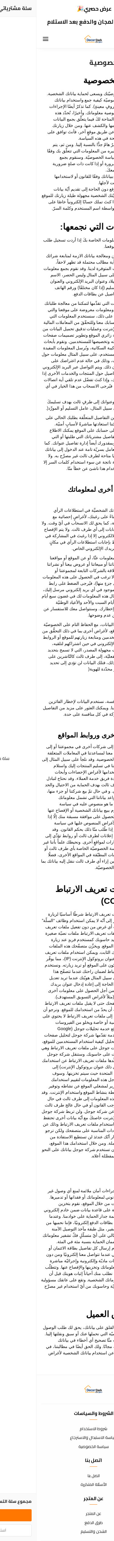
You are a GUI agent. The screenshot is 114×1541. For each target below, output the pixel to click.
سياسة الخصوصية (57, 1447)
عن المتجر (57, 1514)
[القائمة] (9, 39)
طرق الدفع (57, 1523)
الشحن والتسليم (57, 1532)
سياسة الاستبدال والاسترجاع (57, 1438)
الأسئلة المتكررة (57, 1485)
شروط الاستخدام (57, 1429)
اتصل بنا (57, 1476)
